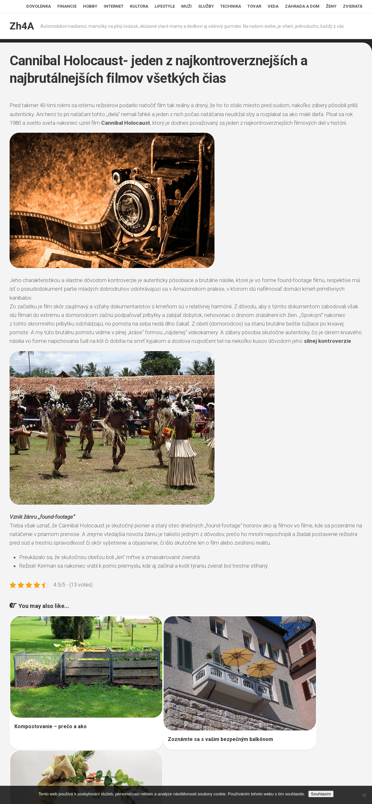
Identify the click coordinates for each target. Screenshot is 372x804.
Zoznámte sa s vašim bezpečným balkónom (184, 712)
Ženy (331, 6)
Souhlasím (321, 794)
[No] (364, 795)
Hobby (90, 6)
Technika (230, 6)
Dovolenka (38, 6)
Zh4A (21, 26)
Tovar (254, 6)
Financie (67, 6)
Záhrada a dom (302, 6)
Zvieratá (352, 6)
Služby (206, 6)
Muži (186, 6)
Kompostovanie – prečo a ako (50, 703)
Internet (114, 6)
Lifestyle (165, 6)
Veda (273, 6)
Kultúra (139, 6)
